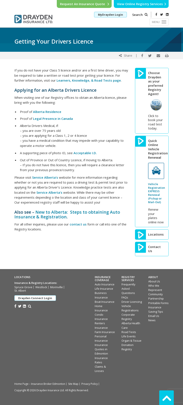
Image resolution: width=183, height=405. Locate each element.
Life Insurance (104, 289)
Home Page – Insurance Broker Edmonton (39, 384)
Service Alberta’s (45, 177)
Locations (156, 234)
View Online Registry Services (141, 4)
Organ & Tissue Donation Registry (131, 345)
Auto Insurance (104, 284)
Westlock (41, 287)
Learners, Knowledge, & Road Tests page (89, 80)
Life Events (129, 336)
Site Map (73, 384)
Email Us (153, 316)
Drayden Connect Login (35, 298)
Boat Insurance (104, 302)
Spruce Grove (23, 287)
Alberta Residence (47, 112)
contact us (78, 224)
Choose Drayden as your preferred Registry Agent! (155, 83)
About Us (154, 281)
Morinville (56, 287)
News (152, 320)
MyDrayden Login (110, 15)
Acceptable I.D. (85, 153)
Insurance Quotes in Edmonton (101, 349)
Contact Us (154, 249)
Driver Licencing (132, 302)
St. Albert (20, 290)
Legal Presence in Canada (53, 118)
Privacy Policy (89, 384)
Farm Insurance (105, 332)
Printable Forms (158, 303)
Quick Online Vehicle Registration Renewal (156, 149)
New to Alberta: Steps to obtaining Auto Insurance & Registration (67, 214)
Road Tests (129, 332)
